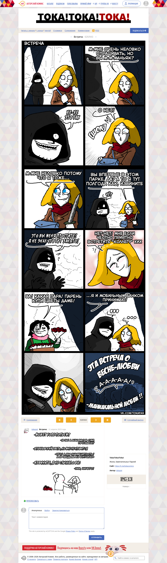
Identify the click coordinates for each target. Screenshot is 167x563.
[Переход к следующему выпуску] (83, 228)
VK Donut (96, 548)
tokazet (119, 470)
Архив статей (87, 559)
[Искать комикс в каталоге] (115, 558)
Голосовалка (72, 3)
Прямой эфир (85, 3)
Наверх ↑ (126, 486)
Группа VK (105, 3)
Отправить (96, 537)
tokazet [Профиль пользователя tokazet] (35, 429)
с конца (40, 31)
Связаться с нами (44, 559)
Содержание (70, 31)
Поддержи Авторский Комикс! (39, 547)
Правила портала (60, 559)
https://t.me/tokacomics (124, 466)
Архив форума (75, 559)
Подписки (60, 3)
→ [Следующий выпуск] (95, 37)
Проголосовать (32, 501)
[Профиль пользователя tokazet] (26, 461)
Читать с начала (28, 31)
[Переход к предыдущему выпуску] (34, 228)
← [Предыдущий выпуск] (71, 37)
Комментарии (84, 31)
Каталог (50, 3)
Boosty (115, 3)
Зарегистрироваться (60, 510)
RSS (97, 31)
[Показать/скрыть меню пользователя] (145, 3)
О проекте (31, 559)
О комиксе (57, 31)
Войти (47, 510)
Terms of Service (84, 531)
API (96, 3)
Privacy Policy (70, 531)
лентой (48, 31)
